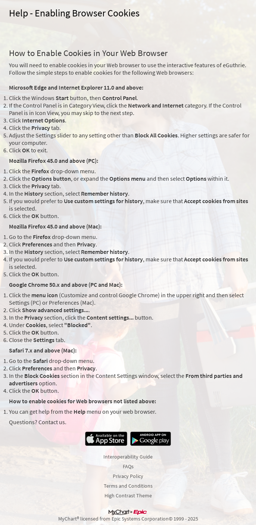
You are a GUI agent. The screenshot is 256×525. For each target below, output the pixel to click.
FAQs (128, 466)
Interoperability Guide (128, 456)
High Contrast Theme (128, 495)
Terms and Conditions (128, 485)
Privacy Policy (128, 476)
